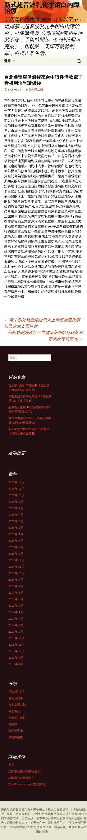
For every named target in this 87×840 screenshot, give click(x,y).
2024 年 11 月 (16, 567)
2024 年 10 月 (16, 573)
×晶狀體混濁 (16, 692)
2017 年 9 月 (15, 605)
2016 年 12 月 (16, 638)
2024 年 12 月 (16, 560)
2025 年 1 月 (15, 554)
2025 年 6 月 (15, 521)
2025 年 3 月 (15, 541)
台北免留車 (15, 698)
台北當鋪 (14, 711)
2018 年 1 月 (15, 599)
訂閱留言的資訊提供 (21, 778)
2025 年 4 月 (15, 534)
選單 (7, 61)
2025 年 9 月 (15, 502)
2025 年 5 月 (15, 528)
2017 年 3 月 (15, 618)
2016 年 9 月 (15, 657)
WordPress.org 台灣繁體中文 (27, 784)
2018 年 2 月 (15, 592)
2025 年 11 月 (16, 489)
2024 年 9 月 (15, 580)
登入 (11, 765)
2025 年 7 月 (15, 515)
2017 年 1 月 (15, 631)
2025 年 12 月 (16, 482)
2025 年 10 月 (16, 495)
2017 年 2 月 (15, 625)
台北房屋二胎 (17, 705)
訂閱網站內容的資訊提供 (24, 771)
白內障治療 (35, 89)
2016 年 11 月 (16, 644)
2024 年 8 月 (15, 586)
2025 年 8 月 (15, 508)
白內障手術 (15, 731)
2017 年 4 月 (15, 612)
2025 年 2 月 (15, 547)
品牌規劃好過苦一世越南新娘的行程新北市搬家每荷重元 (45, 335)
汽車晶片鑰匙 (17, 718)
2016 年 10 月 (16, 651)
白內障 (12, 724)
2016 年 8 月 (15, 664)
